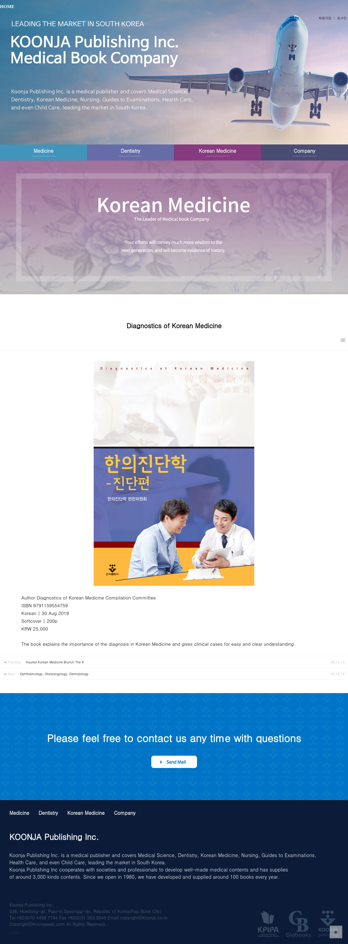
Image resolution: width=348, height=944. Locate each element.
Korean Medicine (217, 150)
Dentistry (130, 150)
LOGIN (14, 932)
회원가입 (325, 18)
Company (304, 150)
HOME (7, 6)
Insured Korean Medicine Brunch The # (55, 662)
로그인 (342, 18)
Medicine (43, 150)
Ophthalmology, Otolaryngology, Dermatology (54, 673)
